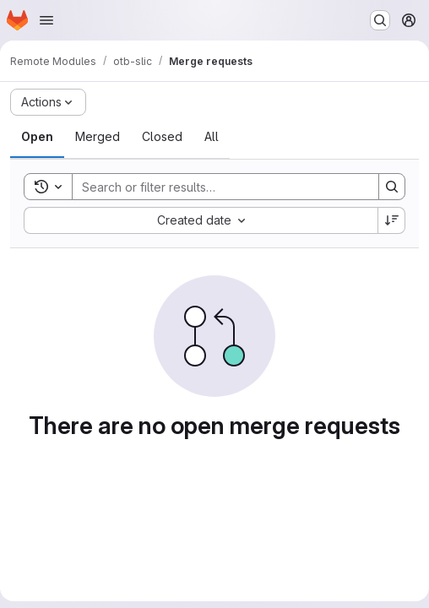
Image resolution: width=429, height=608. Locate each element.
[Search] (217, 186)
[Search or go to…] (380, 20)
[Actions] (48, 102)
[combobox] (200, 220)
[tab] (37, 137)
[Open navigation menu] (46, 20)
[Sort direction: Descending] (391, 220)
